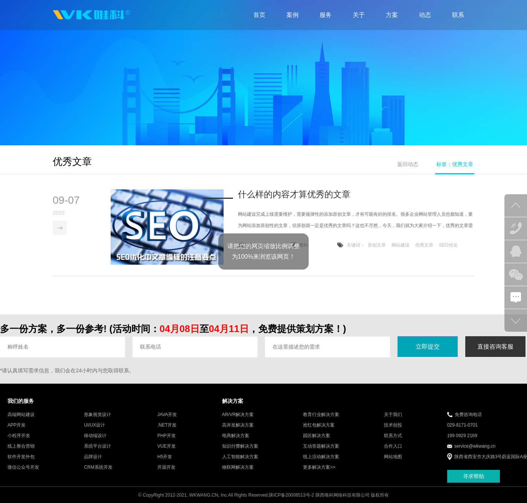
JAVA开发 (167, 415)
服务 (326, 15)
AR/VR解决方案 (238, 415)
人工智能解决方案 (240, 457)
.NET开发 (167, 425)
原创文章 (377, 245)
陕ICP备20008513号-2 (291, 495)
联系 (458, 15)
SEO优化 (448, 245)
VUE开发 (166, 447)
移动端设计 (95, 436)
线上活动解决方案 (321, 457)
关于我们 (393, 415)
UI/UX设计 (94, 425)
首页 (259, 15)
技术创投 (393, 425)
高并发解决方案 (238, 425)
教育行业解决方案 (321, 415)
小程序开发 (19, 436)
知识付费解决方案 (240, 447)
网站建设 (400, 245)
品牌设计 (93, 457)
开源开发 (166, 468)
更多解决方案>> (319, 468)
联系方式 (393, 436)
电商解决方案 (235, 436)
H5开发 (164, 457)
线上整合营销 (21, 447)
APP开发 (17, 425)
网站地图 (393, 457)
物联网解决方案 (238, 468)
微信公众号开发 (23, 468)
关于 (359, 15)
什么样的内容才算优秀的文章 (294, 195)
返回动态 (407, 164)
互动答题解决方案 (321, 447)
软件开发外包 (21, 457)
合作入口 (393, 447)
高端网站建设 (21, 415)
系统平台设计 (97, 447)
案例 (292, 15)
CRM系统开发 (98, 468)
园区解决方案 (316, 436)
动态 (425, 15)
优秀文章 (424, 245)
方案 (392, 15)
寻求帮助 (473, 477)
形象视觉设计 (97, 415)
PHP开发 (166, 436)
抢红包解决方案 (319, 425)
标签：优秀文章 (454, 164)
